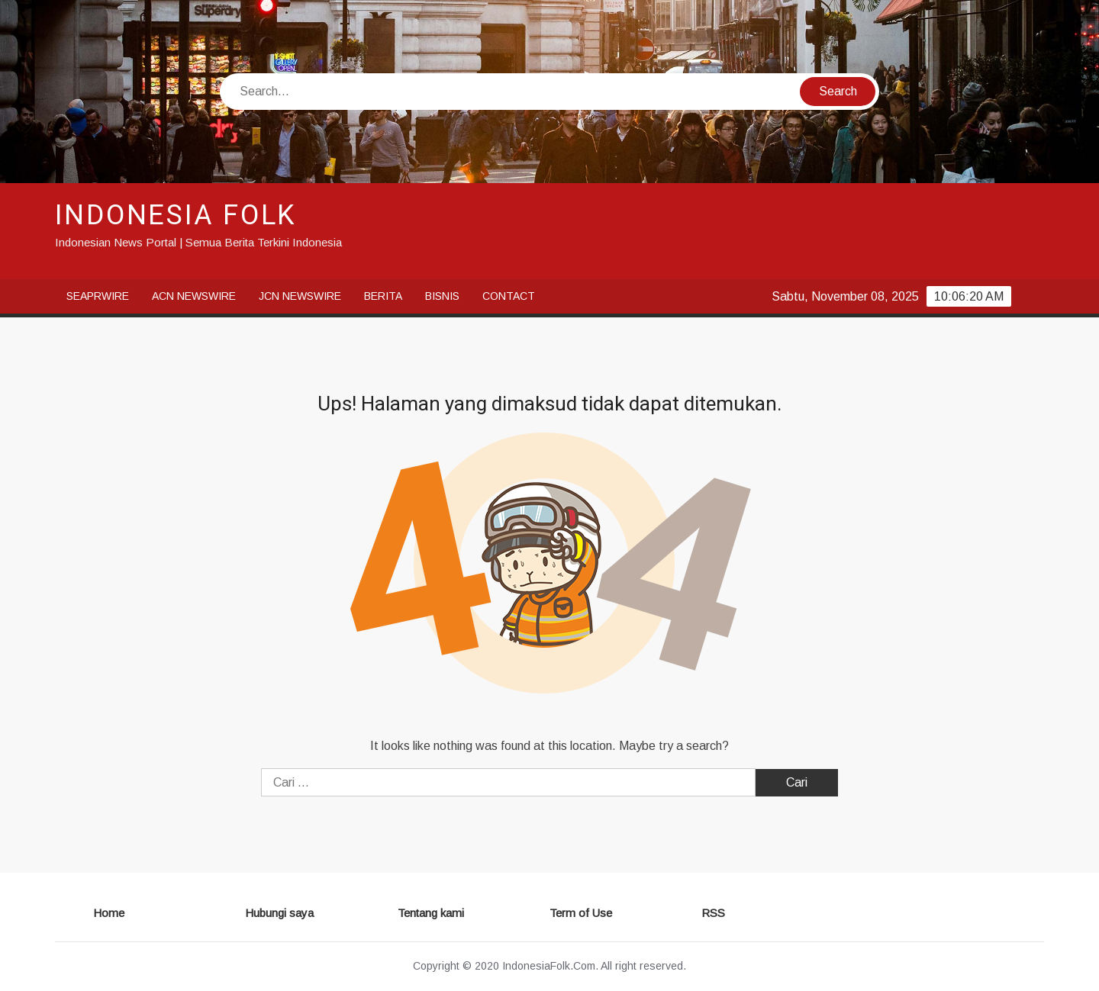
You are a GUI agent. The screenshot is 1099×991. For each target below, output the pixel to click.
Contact (508, 296)
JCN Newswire (300, 296)
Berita (383, 296)
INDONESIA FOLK (176, 215)
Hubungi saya (279, 912)
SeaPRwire (97, 296)
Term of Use (581, 912)
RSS (713, 912)
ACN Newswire (194, 296)
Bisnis (442, 296)
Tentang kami (431, 912)
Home (108, 912)
